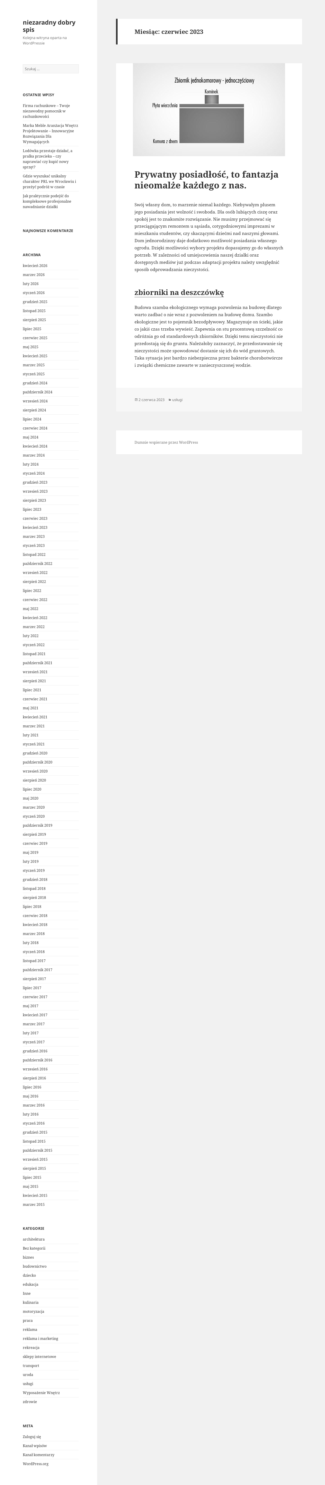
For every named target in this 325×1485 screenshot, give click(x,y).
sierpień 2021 (34, 680)
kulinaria (31, 1302)
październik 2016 (37, 1060)
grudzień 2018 (35, 879)
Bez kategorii (34, 1248)
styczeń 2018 (34, 951)
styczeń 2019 (34, 870)
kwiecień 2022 (35, 617)
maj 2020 (30, 798)
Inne (27, 1293)
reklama (30, 1329)
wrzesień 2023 (35, 491)
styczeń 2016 (34, 1123)
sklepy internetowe (39, 1356)
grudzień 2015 (35, 1132)
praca (28, 1320)
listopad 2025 (34, 310)
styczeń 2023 (34, 545)
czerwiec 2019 (35, 843)
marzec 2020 (34, 807)
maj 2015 (30, 1186)
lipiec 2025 (32, 328)
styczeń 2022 (34, 644)
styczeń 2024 (34, 473)
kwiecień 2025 (35, 355)
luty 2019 (31, 861)
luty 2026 (31, 283)
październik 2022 (37, 563)
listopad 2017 (34, 960)
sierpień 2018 (34, 897)
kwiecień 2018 (35, 924)
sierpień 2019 (34, 834)
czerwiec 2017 (35, 996)
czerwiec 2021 (35, 698)
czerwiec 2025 (35, 337)
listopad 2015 (34, 1141)
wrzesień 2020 (35, 771)
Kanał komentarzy (38, 1454)
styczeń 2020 (34, 816)
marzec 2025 (34, 364)
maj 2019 (30, 852)
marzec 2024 (34, 455)
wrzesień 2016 (35, 1069)
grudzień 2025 (35, 301)
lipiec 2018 (32, 906)
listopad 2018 (34, 888)
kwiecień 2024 (35, 446)
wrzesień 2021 (35, 671)
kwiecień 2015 (35, 1195)
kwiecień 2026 (35, 265)
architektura (34, 1239)
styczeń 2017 (34, 1042)
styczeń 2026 (34, 292)
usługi (28, 1383)
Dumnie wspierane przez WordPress (166, 442)
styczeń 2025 (34, 373)
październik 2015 (37, 1150)
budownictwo (34, 1266)
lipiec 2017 (32, 987)
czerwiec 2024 (35, 428)
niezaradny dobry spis (49, 26)
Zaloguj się (32, 1436)
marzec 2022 (34, 626)
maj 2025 (30, 346)
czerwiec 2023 (35, 518)
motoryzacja (33, 1311)
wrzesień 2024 (35, 401)
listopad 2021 (34, 653)
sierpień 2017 (34, 978)
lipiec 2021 (32, 689)
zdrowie (30, 1401)
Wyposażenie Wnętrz (41, 1392)
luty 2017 (31, 1032)
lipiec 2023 (32, 509)
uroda (28, 1374)
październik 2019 (37, 825)
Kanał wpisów (35, 1445)
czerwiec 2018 (35, 915)
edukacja (30, 1284)
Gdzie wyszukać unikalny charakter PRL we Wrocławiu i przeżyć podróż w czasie (49, 181)
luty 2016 (31, 1114)
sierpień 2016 (34, 1078)
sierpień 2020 (34, 780)
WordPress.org (36, 1463)
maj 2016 (30, 1096)
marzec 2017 (34, 1023)
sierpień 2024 (34, 410)
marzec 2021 (34, 726)
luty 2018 (31, 942)
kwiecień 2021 (35, 717)
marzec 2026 (34, 274)
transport (31, 1365)
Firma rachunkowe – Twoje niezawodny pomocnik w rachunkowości (46, 111)
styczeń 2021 (34, 744)
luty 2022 (31, 635)
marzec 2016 (34, 1105)
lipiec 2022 (32, 590)
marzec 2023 (34, 536)
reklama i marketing (40, 1338)
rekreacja (31, 1347)
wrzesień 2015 (35, 1159)
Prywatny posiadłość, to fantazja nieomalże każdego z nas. (207, 179)
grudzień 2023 (35, 482)
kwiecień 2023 (35, 527)
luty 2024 (31, 464)
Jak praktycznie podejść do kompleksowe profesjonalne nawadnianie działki (47, 201)
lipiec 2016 (32, 1087)
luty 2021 (31, 735)
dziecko (29, 1275)
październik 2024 (37, 392)
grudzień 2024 (35, 383)
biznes (28, 1257)
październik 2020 (37, 762)
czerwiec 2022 (35, 599)
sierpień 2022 (34, 581)
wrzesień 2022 (35, 572)
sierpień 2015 (34, 1168)
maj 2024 (30, 437)
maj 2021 (30, 707)
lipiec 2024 (32, 419)
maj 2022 (30, 608)
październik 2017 (37, 969)
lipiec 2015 (32, 1177)
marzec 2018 (34, 933)
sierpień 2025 (34, 319)
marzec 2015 (34, 1204)
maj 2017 (30, 1005)
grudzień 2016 (35, 1051)
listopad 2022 (34, 554)
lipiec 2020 (32, 789)
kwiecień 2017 (35, 1014)
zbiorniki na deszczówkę (179, 292)
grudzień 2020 (35, 753)
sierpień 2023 (34, 500)
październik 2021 (37, 662)
